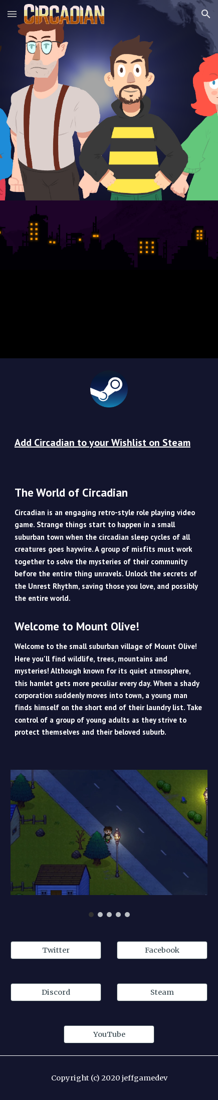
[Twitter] (56, 950)
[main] (109, 442)
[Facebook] (162, 950)
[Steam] (162, 992)
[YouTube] (109, 1034)
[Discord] (56, 992)
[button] (12, 14)
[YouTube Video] (109, 279)
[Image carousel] (109, 844)
